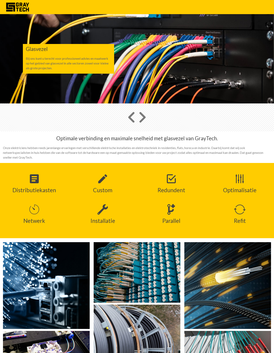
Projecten (224, 7)
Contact (260, 7)
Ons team (242, 7)
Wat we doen (203, 7)
